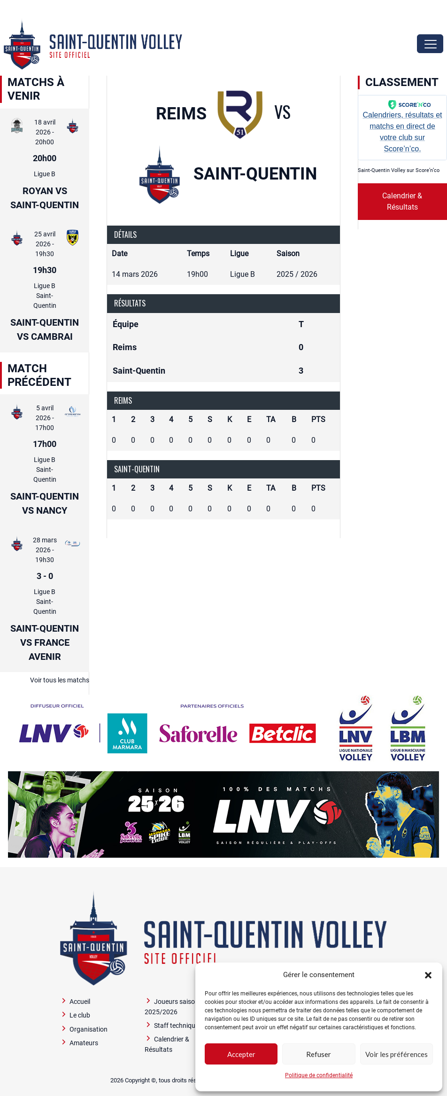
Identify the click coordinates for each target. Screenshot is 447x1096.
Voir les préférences (396, 1054)
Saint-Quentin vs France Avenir (44, 642)
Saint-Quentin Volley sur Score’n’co (398, 170)
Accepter (241, 1054)
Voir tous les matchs (59, 680)
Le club (79, 1015)
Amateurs (83, 1043)
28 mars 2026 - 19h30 (45, 550)
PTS (318, 419)
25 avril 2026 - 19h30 (44, 244)
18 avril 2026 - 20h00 (44, 132)
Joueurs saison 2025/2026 (172, 1007)
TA (270, 419)
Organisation (88, 1029)
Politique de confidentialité (319, 1075)
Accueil (79, 1002)
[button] (428, 974)
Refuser (318, 1054)
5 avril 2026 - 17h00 (44, 417)
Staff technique (176, 1026)
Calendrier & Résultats (402, 201)
